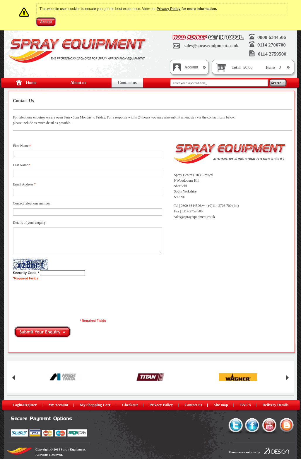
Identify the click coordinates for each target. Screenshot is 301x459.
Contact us (127, 82)
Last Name (20, 165)
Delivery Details (275, 405)
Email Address (23, 184)
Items (271, 67)
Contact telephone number (31, 203)
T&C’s (245, 405)
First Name (21, 146)
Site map (221, 405)
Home (31, 82)
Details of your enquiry (29, 223)
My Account (58, 405)
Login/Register (25, 405)
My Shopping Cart (95, 405)
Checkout (130, 405)
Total (236, 67)
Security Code (25, 273)
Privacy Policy (168, 9)
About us (78, 82)
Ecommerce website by (244, 452)
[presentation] (57, 295)
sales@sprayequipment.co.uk (211, 45)
